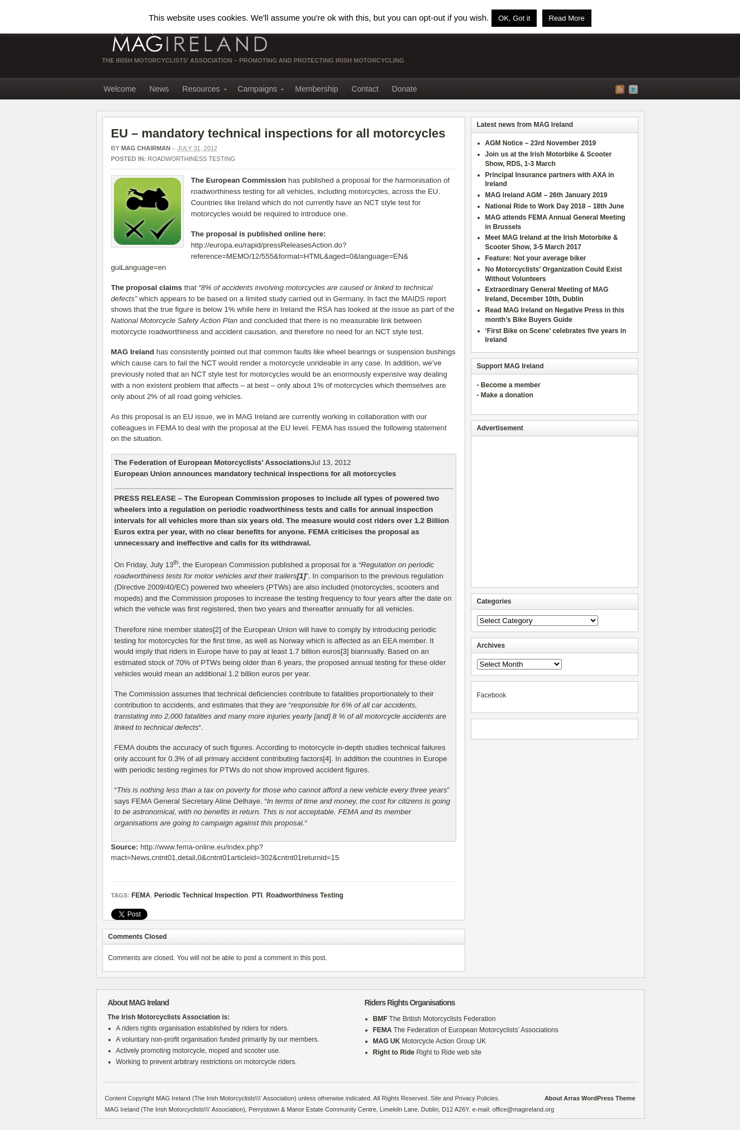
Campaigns (257, 90)
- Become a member (509, 385)
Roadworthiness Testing (192, 158)
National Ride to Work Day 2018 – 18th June (554, 206)
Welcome (120, 88)
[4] (327, 758)
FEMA (140, 895)
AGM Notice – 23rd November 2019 (540, 143)
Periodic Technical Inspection (201, 895)
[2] (217, 629)
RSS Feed (619, 89)
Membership (316, 88)
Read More (567, 18)
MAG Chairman (146, 148)
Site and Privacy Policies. (465, 1098)
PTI (257, 895)
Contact (364, 88)
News (159, 88)
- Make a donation (505, 395)
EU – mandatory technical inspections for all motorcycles (278, 133)
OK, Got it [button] (514, 18)
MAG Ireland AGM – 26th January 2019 (546, 195)
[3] (345, 651)
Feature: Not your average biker (535, 258)
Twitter (633, 89)
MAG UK (386, 1041)
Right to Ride (394, 1052)
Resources (201, 90)
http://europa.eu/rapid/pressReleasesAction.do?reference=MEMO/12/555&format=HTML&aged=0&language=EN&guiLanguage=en (259, 256)
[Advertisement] (554, 512)
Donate (404, 88)
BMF (380, 1019)
